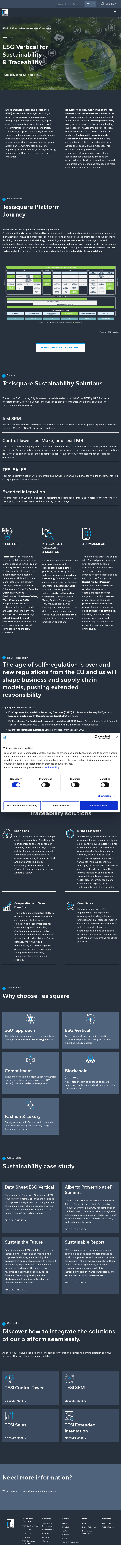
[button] (109, 4)
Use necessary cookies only (22, 805)
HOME (5, 28)
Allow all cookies (99, 805)
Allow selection (60, 805)
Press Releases (89, 1527)
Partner (45, 1533)
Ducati (65, 1523)
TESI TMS (26, 1533)
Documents (107, 1523)
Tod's (64, 1531)
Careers (46, 1541)
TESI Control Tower (30, 1526)
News (84, 1518)
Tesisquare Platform (27, 1519)
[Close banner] (116, 737)
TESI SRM (26, 1529)
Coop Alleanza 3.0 (70, 1542)
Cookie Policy (51, 767)
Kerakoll (65, 1527)
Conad (65, 1538)
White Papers (108, 1527)
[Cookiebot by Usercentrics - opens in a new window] (97, 737)
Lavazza (65, 1534)
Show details (105, 796)
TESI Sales (27, 1537)
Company (46, 1518)
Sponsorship (48, 1529)
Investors (46, 1537)
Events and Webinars (87, 1532)
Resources (107, 1518)
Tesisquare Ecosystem (47, 1524)
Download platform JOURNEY (60, 347)
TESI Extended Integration (28, 1542)
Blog (84, 1523)
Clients (65, 1518)
